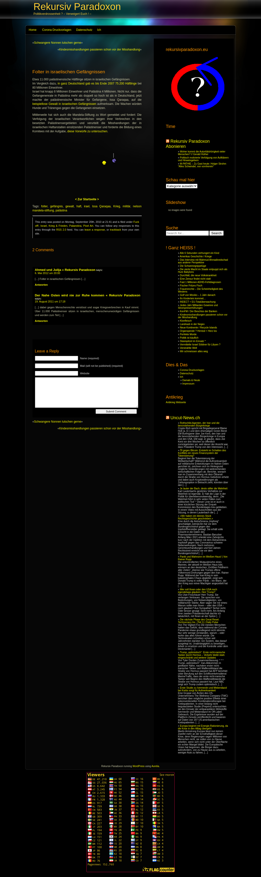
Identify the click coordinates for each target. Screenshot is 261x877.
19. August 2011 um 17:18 (50, 301)
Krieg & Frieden (58, 225)
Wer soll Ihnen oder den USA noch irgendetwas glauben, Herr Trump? (197, 590)
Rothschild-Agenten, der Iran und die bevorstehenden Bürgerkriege (199, 424)
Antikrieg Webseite (176, 402)
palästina (61, 210)
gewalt (69, 206)
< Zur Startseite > (87, 199)
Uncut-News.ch (185, 417)
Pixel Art (88, 225)
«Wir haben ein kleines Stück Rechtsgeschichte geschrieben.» (195, 517)
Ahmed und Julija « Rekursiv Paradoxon (65, 270)
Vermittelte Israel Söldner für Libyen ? (200, 344)
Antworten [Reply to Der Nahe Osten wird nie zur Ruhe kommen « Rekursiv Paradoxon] (41, 320)
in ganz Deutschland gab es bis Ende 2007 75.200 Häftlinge (97, 83)
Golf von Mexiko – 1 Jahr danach (197, 295)
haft (78, 206)
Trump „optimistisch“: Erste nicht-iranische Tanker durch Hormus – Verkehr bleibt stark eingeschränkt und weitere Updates (201, 655)
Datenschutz (84, 30)
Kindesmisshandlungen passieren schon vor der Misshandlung (99, 49)
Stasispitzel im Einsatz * (193, 341)
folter (44, 206)
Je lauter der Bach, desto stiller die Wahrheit (204, 488)
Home (33, 30)
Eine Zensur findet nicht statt (195, 278)
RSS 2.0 (61, 229)
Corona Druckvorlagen (56, 30)
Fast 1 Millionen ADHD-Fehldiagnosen (200, 282)
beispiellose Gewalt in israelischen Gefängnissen (64, 104)
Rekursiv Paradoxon (77, 6)
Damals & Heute (191, 380)
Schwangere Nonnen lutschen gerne (57, 42)
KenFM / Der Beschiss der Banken (198, 311)
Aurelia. (156, 766)
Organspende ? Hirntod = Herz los (198, 331)
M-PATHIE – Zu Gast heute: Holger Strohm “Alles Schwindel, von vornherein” (202, 165)
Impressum (188, 383)
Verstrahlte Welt (188, 348)
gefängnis (56, 206)
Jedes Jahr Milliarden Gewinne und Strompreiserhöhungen (198, 306)
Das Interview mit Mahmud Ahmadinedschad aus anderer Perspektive (203, 261)
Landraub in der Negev (192, 324)
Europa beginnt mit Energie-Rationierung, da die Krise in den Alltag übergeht (203, 727)
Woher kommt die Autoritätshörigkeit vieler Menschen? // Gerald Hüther (201, 153)
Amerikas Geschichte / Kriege (196, 256)
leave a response (94, 229)
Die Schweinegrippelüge (193, 266)
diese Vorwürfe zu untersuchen (87, 131)
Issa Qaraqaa (101, 206)
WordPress (138, 766)
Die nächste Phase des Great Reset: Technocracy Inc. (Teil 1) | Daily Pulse (199, 621)
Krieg (116, 206)
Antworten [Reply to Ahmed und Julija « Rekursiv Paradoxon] (41, 284)
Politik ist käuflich (189, 337)
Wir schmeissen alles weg (194, 351)
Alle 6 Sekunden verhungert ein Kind (199, 253)
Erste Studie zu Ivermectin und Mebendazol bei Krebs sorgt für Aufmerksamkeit (202, 689)
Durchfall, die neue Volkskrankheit (198, 275)
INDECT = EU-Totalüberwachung (198, 302)
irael (87, 206)
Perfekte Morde (188, 334)
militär (126, 206)
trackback (115, 229)
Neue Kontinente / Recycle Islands (198, 327)
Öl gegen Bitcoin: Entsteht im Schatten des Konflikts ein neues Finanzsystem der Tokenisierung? (202, 453)
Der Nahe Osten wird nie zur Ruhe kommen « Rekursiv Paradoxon (87, 295)
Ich (99, 30)
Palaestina (75, 225)
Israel (44, 225)
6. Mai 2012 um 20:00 (47, 273)
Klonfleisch (186, 320)
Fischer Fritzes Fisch (191, 285)
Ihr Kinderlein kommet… (193, 298)
